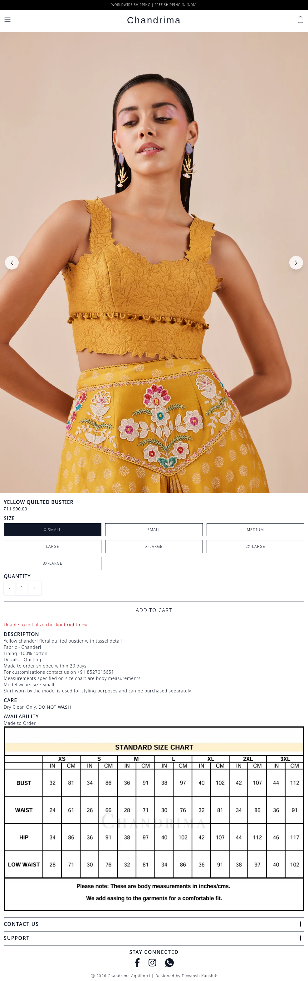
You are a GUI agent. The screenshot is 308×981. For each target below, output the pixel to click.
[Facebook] (137, 962)
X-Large (154, 546)
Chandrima (154, 20)
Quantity (17, 576)
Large (52, 546)
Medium (255, 529)
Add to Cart (154, 610)
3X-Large (52, 563)
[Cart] (300, 19)
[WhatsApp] (169, 962)
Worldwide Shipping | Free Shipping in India (154, 4)
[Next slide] (296, 263)
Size (9, 518)
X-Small (52, 529)
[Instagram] (152, 962)
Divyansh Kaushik (199, 976)
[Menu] (7, 19)
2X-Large (255, 546)
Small (154, 529)
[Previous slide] (12, 263)
